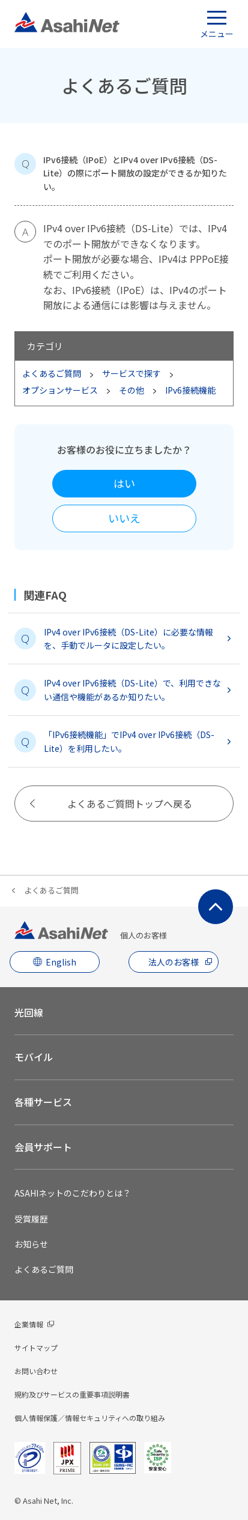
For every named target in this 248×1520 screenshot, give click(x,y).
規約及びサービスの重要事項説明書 (72, 1394)
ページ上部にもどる (216, 907)
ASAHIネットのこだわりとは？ (72, 1193)
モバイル (33, 1057)
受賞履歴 (31, 1219)
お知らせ (31, 1244)
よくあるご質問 (51, 890)
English (61, 962)
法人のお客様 (173, 962)
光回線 (28, 1012)
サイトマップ (36, 1347)
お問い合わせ (36, 1371)
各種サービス (43, 1102)
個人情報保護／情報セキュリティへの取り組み (89, 1418)
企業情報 (28, 1324)
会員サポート (43, 1147)
